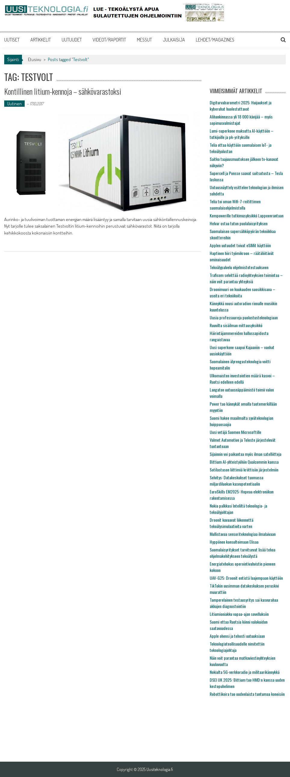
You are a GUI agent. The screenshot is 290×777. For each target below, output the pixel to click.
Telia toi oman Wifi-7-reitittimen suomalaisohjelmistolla (235, 204)
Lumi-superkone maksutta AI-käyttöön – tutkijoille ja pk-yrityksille (241, 133)
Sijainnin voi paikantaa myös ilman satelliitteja (245, 454)
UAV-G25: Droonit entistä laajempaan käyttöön (246, 578)
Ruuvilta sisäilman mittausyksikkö (236, 325)
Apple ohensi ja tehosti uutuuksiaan (237, 636)
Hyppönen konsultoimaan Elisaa (234, 542)
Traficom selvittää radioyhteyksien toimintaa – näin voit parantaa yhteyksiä (246, 278)
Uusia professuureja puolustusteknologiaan (244, 317)
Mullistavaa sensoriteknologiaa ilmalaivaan (243, 534)
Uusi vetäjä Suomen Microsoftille (235, 432)
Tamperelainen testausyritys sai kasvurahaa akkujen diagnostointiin (244, 603)
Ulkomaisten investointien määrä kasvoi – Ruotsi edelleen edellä (242, 378)
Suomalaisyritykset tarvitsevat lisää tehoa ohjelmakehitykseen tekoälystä (242, 552)
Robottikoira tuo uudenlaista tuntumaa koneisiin (247, 694)
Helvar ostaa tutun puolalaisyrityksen (238, 223)
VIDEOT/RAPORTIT (109, 40)
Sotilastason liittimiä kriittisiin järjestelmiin (244, 469)
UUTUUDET (72, 40)
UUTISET (12, 40)
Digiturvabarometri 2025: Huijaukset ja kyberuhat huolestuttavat (240, 105)
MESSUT (144, 40)
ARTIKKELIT (40, 40)
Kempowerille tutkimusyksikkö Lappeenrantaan (246, 215)
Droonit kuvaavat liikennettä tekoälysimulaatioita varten (231, 523)
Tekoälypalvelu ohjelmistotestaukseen (239, 267)
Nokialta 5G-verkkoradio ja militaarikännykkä (244, 672)
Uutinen (14, 103)
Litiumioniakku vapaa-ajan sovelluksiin (239, 614)
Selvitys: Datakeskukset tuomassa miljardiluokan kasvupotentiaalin (236, 480)
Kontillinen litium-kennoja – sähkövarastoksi (62, 91)
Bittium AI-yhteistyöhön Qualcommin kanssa (244, 462)
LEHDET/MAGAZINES (215, 40)
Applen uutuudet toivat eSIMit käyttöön (240, 245)
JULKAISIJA (174, 40)
